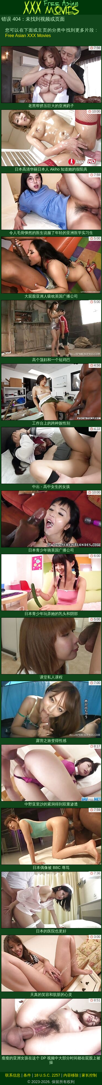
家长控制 (89, 1075)
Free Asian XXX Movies (28, 35)
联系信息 (12, 1075)
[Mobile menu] (5, 7)
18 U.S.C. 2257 (47, 1075)
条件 (27, 1075)
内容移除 (71, 1075)
